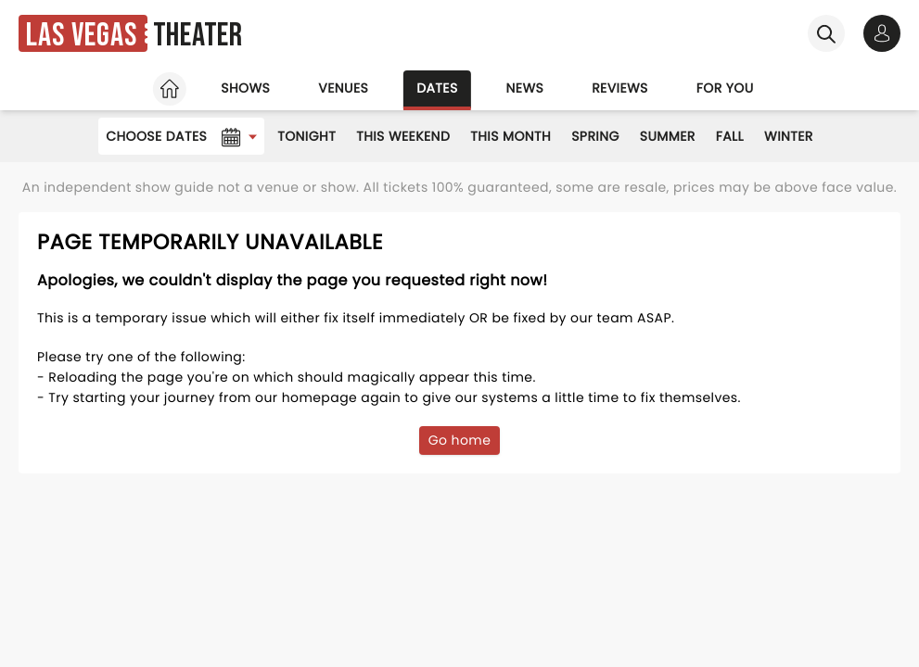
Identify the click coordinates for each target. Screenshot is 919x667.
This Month (510, 136)
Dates (436, 88)
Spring (595, 136)
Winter (788, 136)
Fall (730, 136)
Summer (668, 136)
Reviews (620, 88)
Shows (245, 88)
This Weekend (403, 136)
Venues (343, 88)
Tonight (306, 136)
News (525, 88)
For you (725, 88)
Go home (459, 440)
